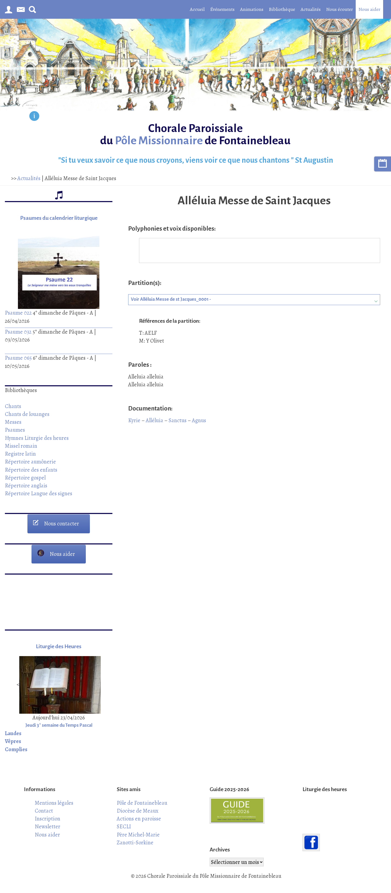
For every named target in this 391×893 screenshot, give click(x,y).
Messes (13, 422)
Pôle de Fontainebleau (142, 803)
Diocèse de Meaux (138, 810)
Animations (251, 9)
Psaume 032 (18, 332)
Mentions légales (54, 803)
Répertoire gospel (25, 477)
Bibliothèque (282, 9)
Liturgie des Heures (58, 646)
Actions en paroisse (139, 818)
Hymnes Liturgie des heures (37, 438)
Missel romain (21, 446)
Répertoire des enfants (31, 470)
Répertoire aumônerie (30, 461)
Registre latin (20, 454)
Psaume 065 (18, 358)
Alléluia (154, 420)
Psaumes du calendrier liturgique (58, 218)
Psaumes (15, 430)
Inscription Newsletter (47, 822)
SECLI (124, 826)
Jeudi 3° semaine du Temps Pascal (58, 725)
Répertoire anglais (26, 485)
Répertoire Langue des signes (38, 493)
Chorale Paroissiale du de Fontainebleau (195, 134)
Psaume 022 (18, 313)
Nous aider (369, 9)
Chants (13, 406)
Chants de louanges (27, 414)
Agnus (199, 420)
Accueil (197, 9)
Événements (222, 9)
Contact (44, 810)
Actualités (311, 9)
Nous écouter (339, 9)
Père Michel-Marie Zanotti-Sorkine (138, 838)
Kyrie (134, 420)
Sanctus (178, 420)
